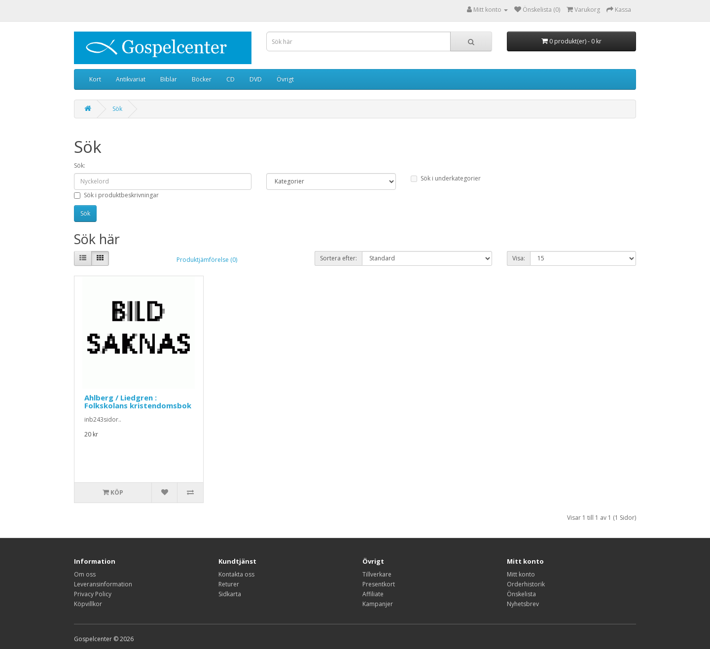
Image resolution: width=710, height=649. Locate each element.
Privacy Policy (92, 594)
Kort (95, 79)
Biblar (168, 79)
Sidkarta (229, 594)
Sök (117, 109)
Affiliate (373, 594)
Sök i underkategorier (446, 178)
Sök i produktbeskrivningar (116, 195)
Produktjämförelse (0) (207, 259)
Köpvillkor (88, 604)
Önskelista (521, 594)
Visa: (518, 258)
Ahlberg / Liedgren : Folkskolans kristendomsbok (137, 402)
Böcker (202, 79)
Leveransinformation (103, 584)
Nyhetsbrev (523, 604)
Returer (228, 584)
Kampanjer (377, 604)
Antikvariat (130, 79)
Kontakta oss (236, 574)
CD (230, 79)
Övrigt (285, 79)
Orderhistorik (526, 584)
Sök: (79, 165)
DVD (255, 79)
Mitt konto (521, 574)
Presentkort (378, 584)
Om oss (85, 574)
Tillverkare (376, 574)
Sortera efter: (338, 258)
